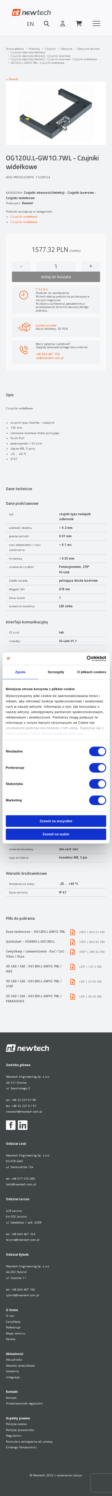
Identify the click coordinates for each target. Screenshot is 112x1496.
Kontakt (11, 1398)
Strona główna (15, 49)
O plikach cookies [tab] (91, 672)
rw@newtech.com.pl (50, 358)
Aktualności (14, 1360)
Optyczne (67, 49)
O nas (10, 1316)
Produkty (34, 49)
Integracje (13, 1377)
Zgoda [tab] (20, 672)
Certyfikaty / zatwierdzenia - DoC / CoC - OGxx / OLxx (56, 954)
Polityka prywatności (20, 1430)
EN (30, 23)
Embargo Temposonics (21, 1447)
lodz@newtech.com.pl (21, 1184)
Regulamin (14, 1436)
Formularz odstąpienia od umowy (29, 1442)
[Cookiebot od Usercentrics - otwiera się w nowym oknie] (80, 659)
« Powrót (12, 79)
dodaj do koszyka (56, 277)
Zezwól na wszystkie (56, 821)
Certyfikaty (13, 1322)
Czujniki (50, 49)
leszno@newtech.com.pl (22, 1240)
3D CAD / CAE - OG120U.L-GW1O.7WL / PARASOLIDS (56, 998)
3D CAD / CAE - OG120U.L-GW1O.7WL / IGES (56, 969)
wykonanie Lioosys (69, 1475)
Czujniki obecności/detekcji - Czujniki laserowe (40, 56)
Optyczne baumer (88, 49)
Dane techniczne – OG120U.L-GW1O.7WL (56, 932)
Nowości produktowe (20, 1366)
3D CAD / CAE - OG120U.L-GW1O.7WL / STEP (56, 984)
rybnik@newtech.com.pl (22, 1295)
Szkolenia (12, 1371)
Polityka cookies (16, 1424)
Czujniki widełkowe (23, 217)
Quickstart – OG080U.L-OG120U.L (56, 941)
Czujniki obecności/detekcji (28, 52)
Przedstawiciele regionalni (24, 1403)
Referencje (13, 1327)
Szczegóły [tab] (56, 672)
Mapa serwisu (15, 1333)
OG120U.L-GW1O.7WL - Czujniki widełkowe (38, 63)
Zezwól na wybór (55, 834)
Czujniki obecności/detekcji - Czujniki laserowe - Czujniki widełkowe (54, 59)
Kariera (11, 1339)
